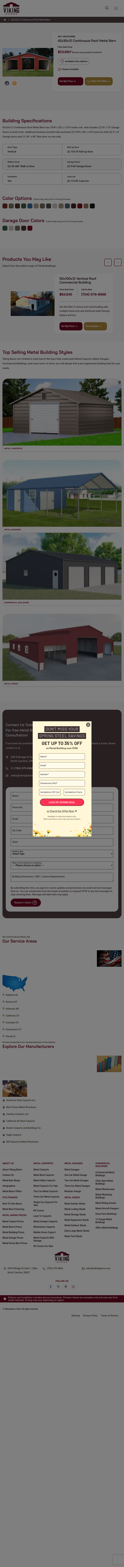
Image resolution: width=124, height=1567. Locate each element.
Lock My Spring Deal (62, 802)
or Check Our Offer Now (60, 810)
